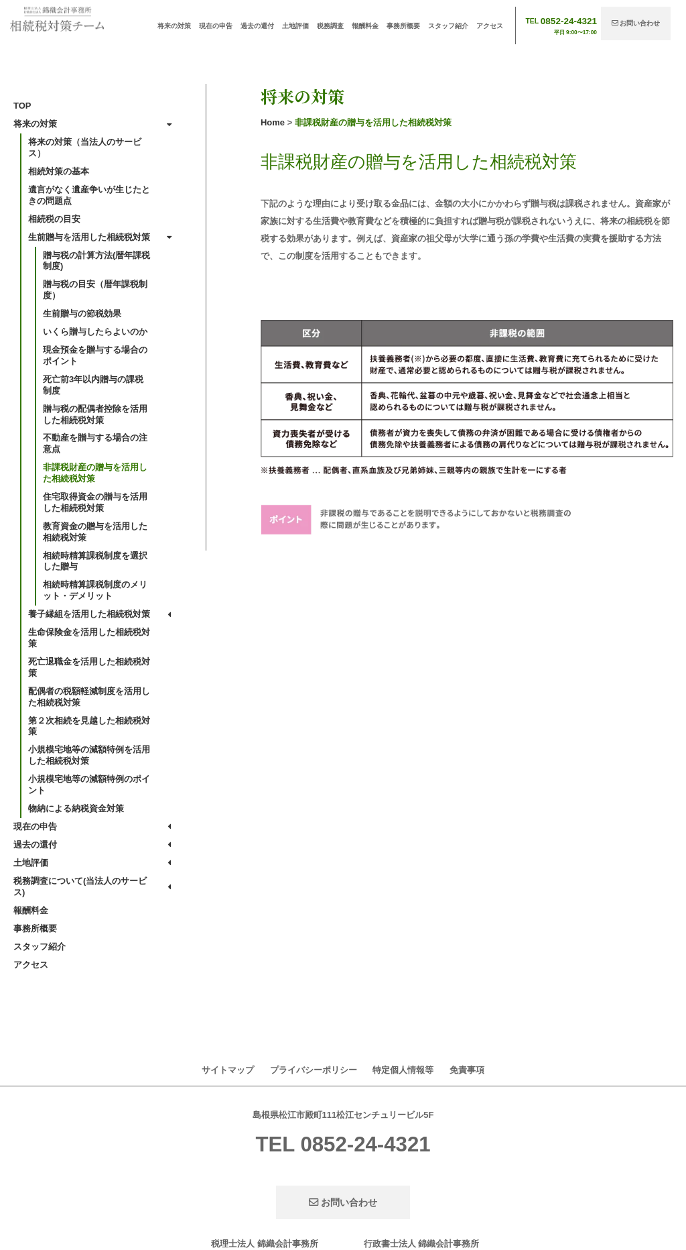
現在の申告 (215, 26)
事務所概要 (403, 26)
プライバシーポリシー (313, 1070)
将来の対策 (174, 26)
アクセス (489, 26)
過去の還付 (257, 26)
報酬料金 (365, 26)
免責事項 (467, 1070)
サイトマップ (228, 1070)
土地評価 (295, 26)
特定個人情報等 (402, 1070)
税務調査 (330, 26)
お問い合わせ (636, 23)
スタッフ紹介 (448, 26)
